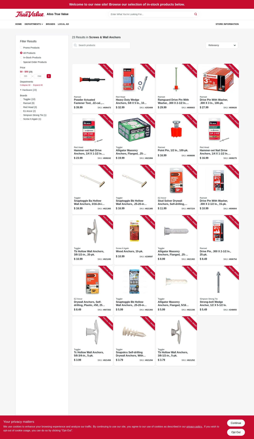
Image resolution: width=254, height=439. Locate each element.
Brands (50, 24)
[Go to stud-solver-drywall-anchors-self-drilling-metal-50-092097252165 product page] (176, 189)
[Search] (196, 14)
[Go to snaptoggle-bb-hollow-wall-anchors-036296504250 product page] (134, 189)
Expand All (38, 85)
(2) (29, 111)
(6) (29, 103)
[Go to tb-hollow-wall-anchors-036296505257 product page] (92, 240)
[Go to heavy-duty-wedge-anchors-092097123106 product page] (134, 88)
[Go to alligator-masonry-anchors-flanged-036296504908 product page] (176, 290)
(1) (34, 115)
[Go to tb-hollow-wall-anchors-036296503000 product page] (176, 341)
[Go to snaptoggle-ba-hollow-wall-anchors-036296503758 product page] (92, 189)
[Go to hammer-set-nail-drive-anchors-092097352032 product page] (218, 139)
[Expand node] (21, 89)
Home (18, 24)
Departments (33, 24)
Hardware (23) (29, 90)
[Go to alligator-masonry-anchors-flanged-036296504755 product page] (176, 240)
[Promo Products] (21, 47)
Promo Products (31, 47)
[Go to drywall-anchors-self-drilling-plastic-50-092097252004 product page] (92, 290)
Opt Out (235, 432)
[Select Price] (49, 76)
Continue (236, 423)
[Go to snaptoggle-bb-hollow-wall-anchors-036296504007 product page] (134, 290)
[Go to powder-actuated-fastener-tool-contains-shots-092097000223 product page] (92, 88)
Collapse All (25, 85)
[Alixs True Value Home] (30, 14)
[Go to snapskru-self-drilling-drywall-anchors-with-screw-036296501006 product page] (134, 341)
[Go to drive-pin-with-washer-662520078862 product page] (218, 88)
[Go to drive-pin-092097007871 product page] (218, 240)
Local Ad (63, 24)
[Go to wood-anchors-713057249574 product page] (134, 240)
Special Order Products (35, 62)
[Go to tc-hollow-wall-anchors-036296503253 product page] (92, 341)
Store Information (227, 24)
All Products (29, 53)
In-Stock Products (32, 57)
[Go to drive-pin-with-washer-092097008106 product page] (218, 189)
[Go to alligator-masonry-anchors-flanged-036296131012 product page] (134, 139)
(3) (30, 107)
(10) (29, 99)
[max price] (39, 76)
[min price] (25, 76)
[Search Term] (153, 14)
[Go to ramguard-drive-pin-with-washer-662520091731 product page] (176, 88)
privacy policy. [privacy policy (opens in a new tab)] (194, 426)
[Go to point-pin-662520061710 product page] (176, 139)
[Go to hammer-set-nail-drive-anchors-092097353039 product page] (92, 139)
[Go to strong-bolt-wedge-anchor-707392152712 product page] (218, 290)
